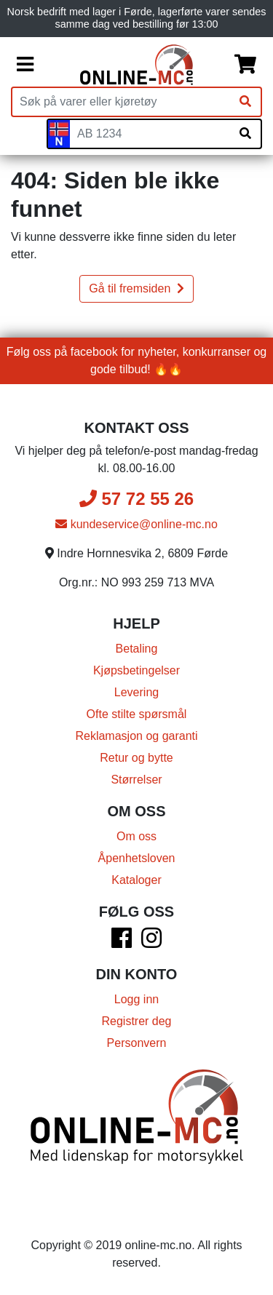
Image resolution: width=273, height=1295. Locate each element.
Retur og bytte (136, 758)
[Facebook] (121, 942)
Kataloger (136, 880)
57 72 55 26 (136, 499)
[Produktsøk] (121, 102)
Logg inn (136, 999)
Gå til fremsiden (136, 288)
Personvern (137, 1043)
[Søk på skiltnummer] (245, 134)
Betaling (137, 648)
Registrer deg (136, 1021)
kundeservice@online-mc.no (136, 524)
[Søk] (245, 102)
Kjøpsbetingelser (136, 670)
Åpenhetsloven (136, 858)
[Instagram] (151, 942)
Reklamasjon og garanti (136, 736)
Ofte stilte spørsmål (137, 714)
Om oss (136, 836)
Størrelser (136, 779)
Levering (136, 692)
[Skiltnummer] (150, 134)
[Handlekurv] (245, 64)
